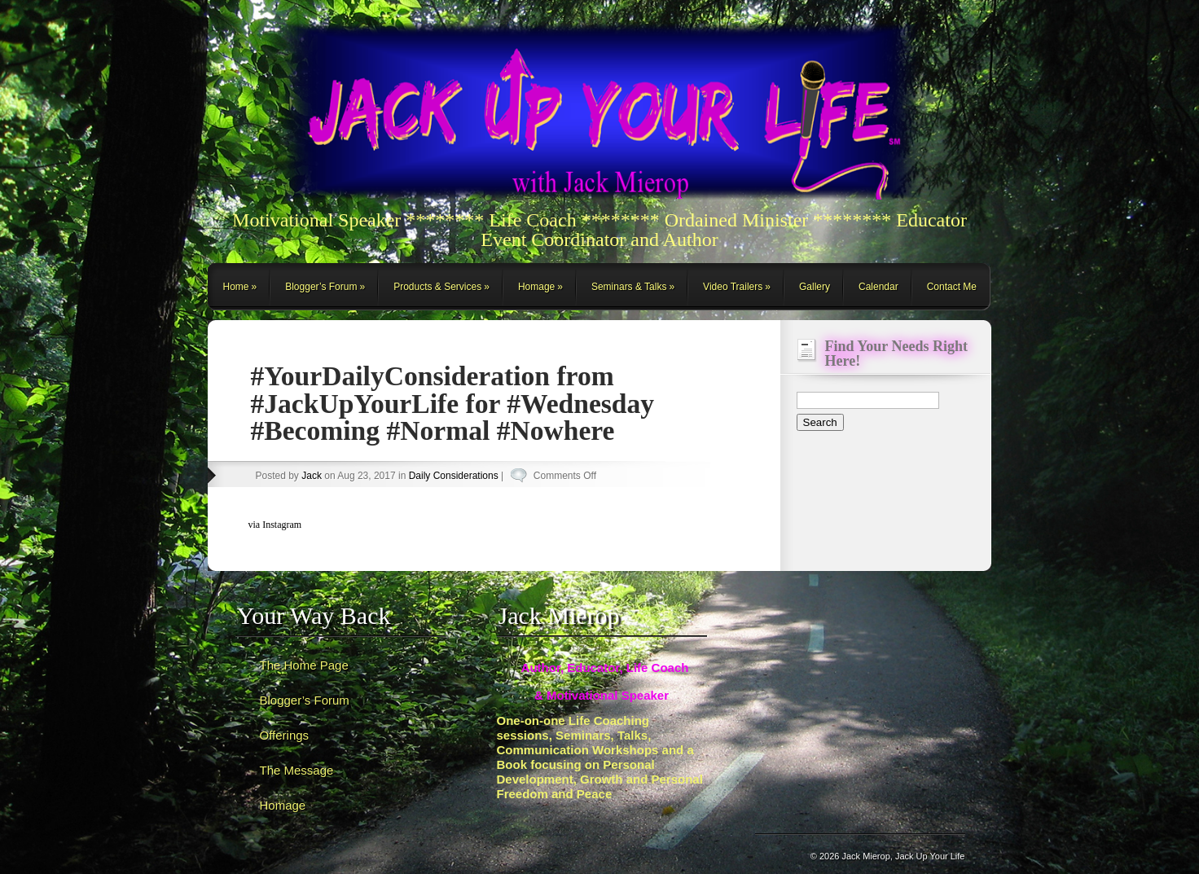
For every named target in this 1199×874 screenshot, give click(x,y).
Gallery (814, 286)
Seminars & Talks (628, 286)
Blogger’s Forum (321, 286)
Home (236, 286)
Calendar (878, 286)
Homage (536, 286)
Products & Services (437, 286)
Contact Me (952, 286)
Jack (311, 475)
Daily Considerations (453, 475)
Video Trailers (732, 286)
